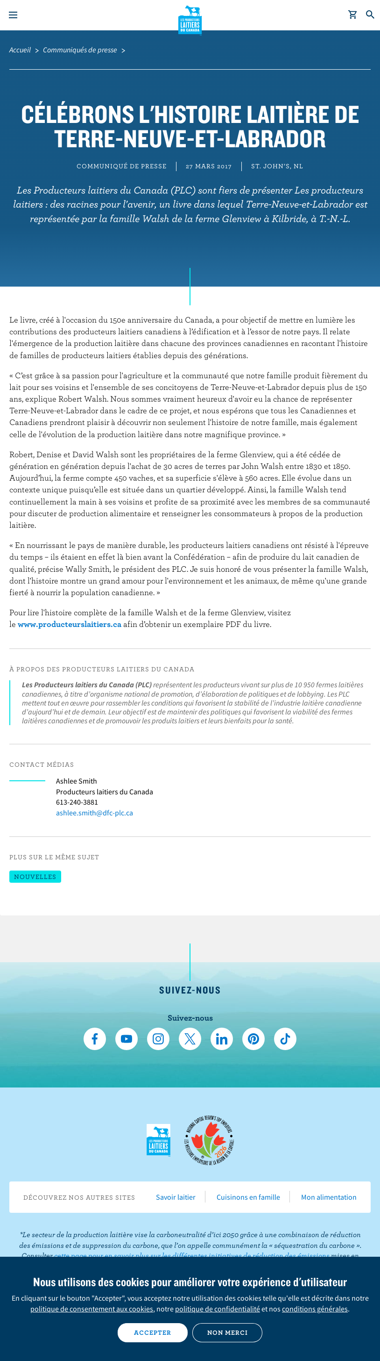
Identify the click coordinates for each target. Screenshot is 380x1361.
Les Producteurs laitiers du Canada (190, 19)
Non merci (227, 1332)
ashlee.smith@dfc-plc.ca (94, 812)
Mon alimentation (329, 1197)
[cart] (353, 15)
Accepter (152, 1332)
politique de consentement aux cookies (91, 1308)
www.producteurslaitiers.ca (69, 624)
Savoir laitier (176, 1197)
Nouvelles (35, 876)
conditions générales (315, 1308)
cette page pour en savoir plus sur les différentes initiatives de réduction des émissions (192, 1255)
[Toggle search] (370, 15)
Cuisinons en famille (248, 1197)
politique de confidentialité (217, 1308)
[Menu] (13, 15)
